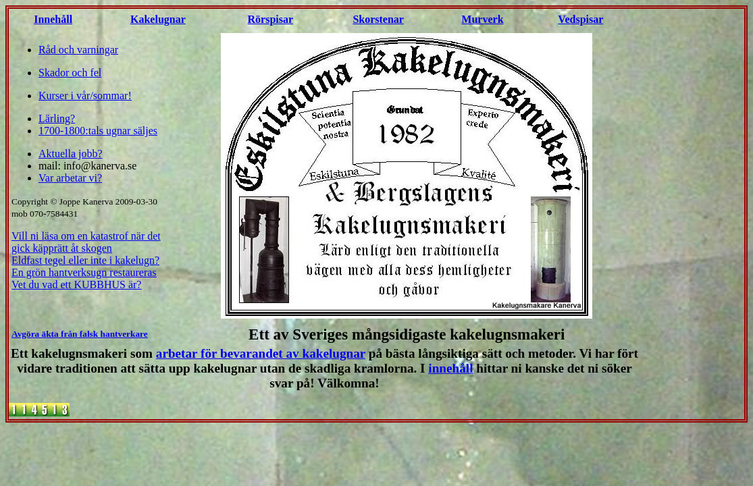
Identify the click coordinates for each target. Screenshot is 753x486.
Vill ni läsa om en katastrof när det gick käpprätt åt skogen (86, 242)
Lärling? (56, 118)
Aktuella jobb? (70, 153)
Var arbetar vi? (70, 178)
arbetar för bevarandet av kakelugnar (260, 353)
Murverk (482, 19)
